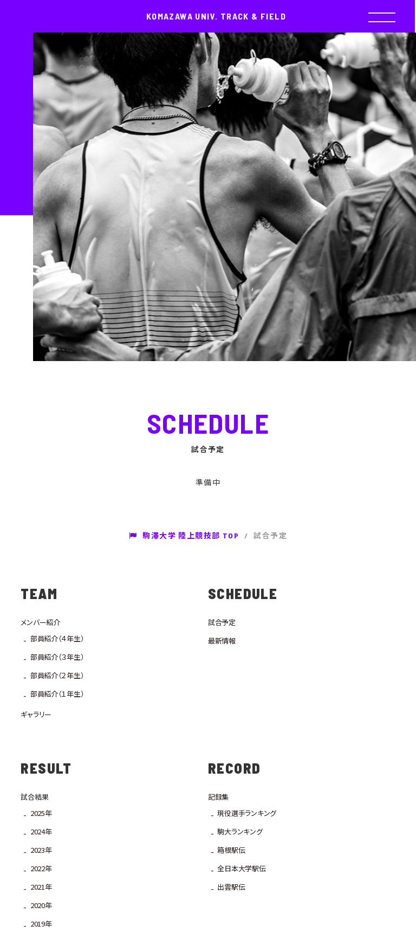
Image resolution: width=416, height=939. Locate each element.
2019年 (41, 923)
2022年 (41, 868)
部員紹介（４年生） (57, 638)
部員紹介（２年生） (57, 675)
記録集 (218, 797)
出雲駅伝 (231, 887)
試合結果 (34, 797)
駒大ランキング (239, 831)
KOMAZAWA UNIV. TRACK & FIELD (216, 16)
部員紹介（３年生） (57, 657)
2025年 (41, 813)
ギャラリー (36, 714)
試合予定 (222, 622)
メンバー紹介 (40, 622)
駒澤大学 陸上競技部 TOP (184, 535)
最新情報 (222, 640)
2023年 (41, 850)
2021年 (41, 887)
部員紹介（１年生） (57, 694)
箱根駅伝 (231, 850)
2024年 (41, 831)
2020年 (41, 905)
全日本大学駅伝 (241, 868)
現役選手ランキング (246, 813)
